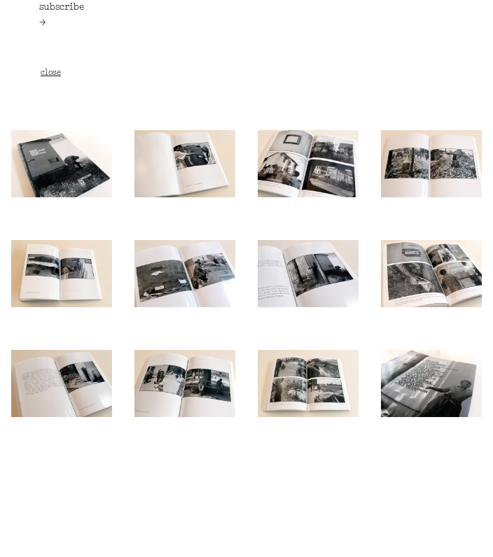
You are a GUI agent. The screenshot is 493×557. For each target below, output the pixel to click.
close (51, 73)
